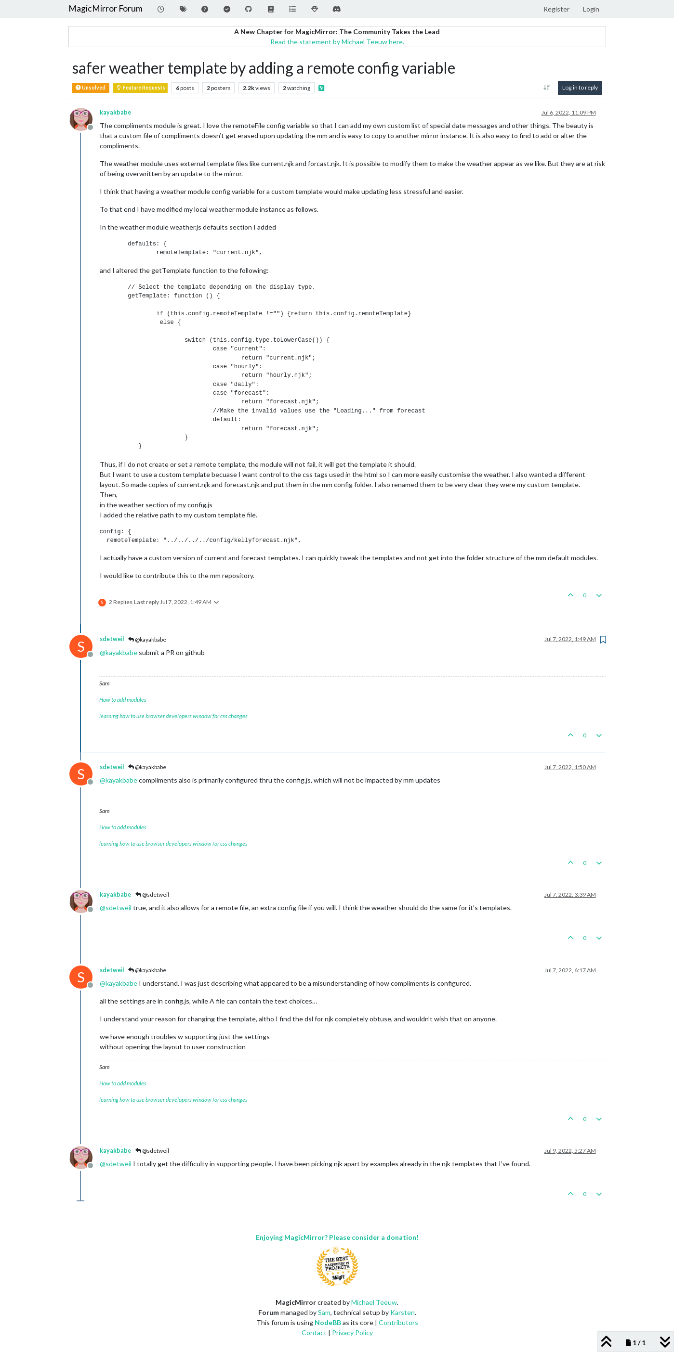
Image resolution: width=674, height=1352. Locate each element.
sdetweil (112, 639)
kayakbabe (115, 112)
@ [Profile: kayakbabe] (118, 652)
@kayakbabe (147, 639)
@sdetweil (152, 894)
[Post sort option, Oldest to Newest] (547, 87)
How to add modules (122, 699)
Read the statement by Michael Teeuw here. (337, 42)
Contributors (398, 1322)
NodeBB (328, 1322)
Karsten (402, 1312)
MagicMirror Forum (105, 8)
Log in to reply (580, 87)
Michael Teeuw (374, 1302)
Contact (314, 1332)
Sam (324, 1312)
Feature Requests (140, 87)
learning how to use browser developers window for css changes (173, 716)
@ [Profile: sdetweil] (116, 907)
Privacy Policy (352, 1332)
